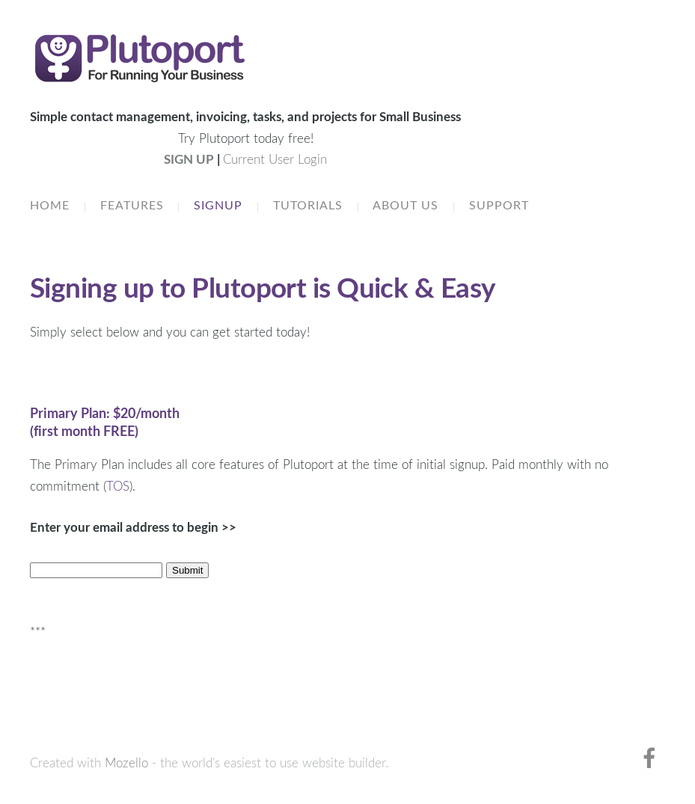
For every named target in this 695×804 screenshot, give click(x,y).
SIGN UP (189, 159)
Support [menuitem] (499, 205)
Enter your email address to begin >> (133, 527)
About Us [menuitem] (405, 205)
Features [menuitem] (132, 205)
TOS (117, 485)
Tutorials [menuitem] (308, 205)
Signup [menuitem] (218, 205)
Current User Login (275, 159)
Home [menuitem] (50, 205)
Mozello (126, 762)
